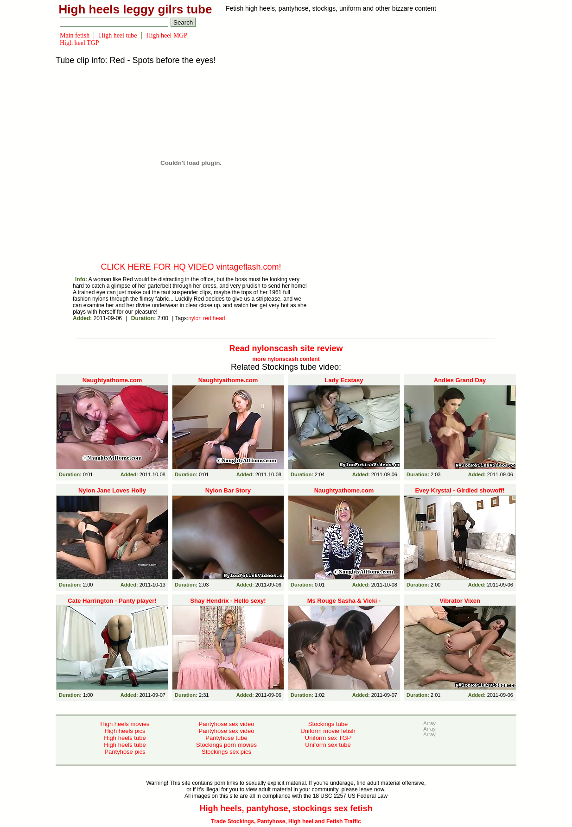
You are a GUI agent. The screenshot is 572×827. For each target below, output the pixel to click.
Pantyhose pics (124, 751)
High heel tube (118, 35)
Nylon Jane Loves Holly (112, 490)
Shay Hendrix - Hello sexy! (228, 600)
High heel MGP (167, 35)
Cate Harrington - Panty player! (112, 600)
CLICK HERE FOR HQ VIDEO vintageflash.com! (191, 266)
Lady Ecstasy (343, 380)
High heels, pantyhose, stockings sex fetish (285, 808)
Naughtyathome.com (112, 380)
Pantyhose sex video (226, 723)
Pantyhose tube (226, 737)
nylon (195, 318)
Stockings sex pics (226, 751)
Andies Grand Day (460, 380)
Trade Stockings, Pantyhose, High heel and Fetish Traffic (286, 821)
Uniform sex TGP (328, 737)
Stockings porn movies (226, 744)
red (207, 318)
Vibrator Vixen (459, 600)
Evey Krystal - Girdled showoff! (460, 490)
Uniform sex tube (327, 744)
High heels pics (124, 730)
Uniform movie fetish (327, 730)
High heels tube (125, 737)
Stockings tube (328, 723)
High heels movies (124, 723)
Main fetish (74, 35)
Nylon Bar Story (228, 490)
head (219, 318)
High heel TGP (79, 42)
